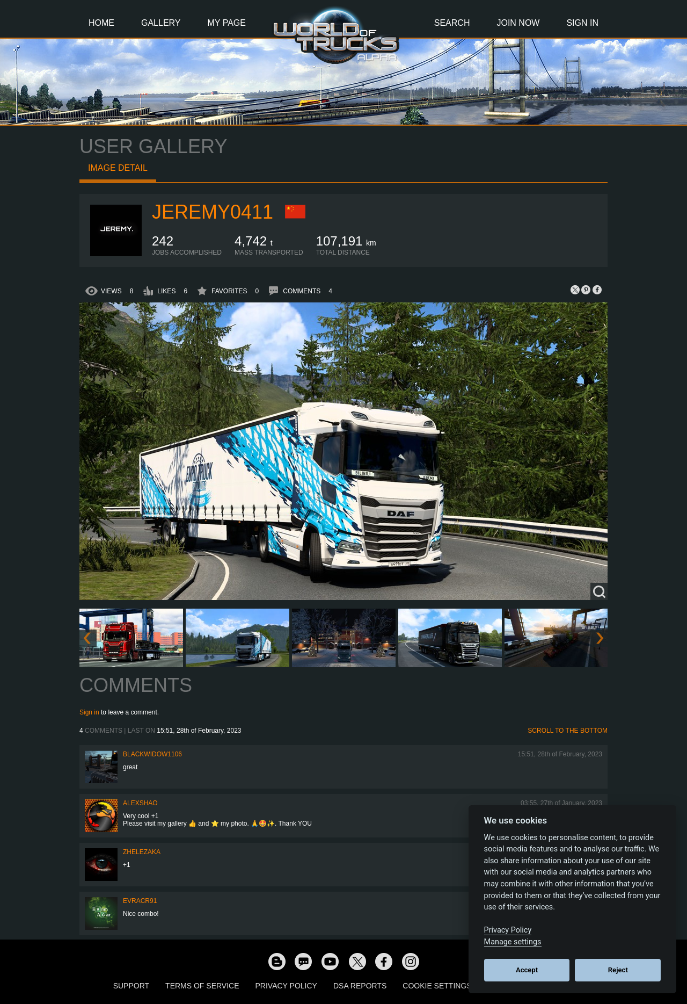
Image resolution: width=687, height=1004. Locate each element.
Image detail (118, 167)
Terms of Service (202, 985)
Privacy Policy (286, 985)
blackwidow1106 (152, 754)
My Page (227, 22)
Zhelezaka (141, 852)
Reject (618, 970)
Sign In (582, 22)
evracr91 (140, 901)
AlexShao (140, 803)
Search (452, 22)
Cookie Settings (437, 985)
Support (131, 985)
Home (101, 22)
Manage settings (513, 942)
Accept (527, 970)
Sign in (89, 712)
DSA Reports (359, 985)
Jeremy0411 (212, 212)
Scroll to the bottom (568, 730)
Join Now (517, 22)
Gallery (161, 22)
